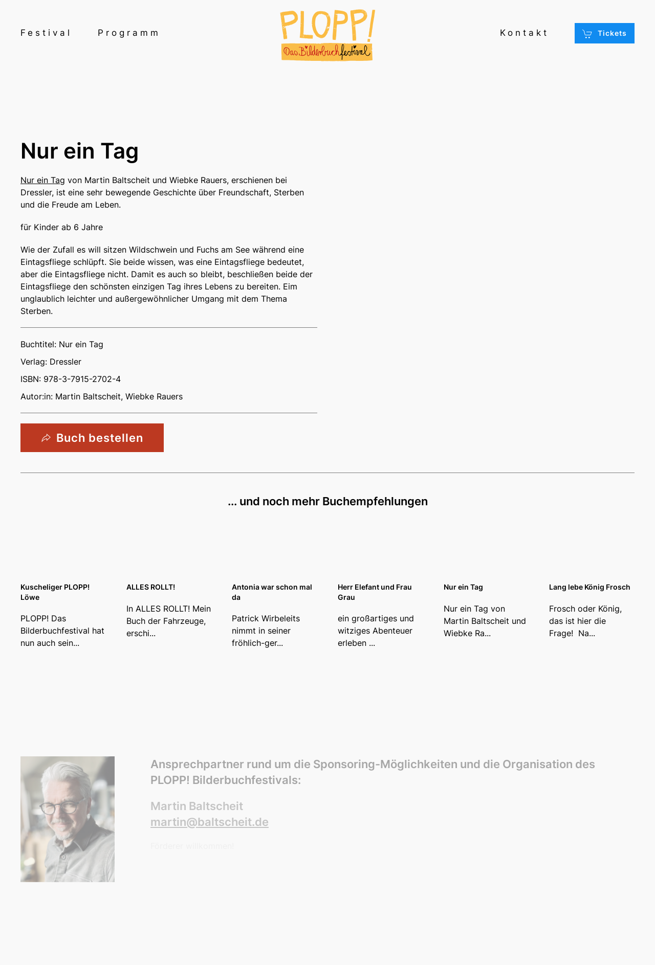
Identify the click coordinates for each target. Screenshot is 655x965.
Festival (46, 33)
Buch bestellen (92, 437)
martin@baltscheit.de (209, 821)
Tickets (604, 34)
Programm (129, 33)
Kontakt (524, 33)
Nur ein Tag (42, 180)
